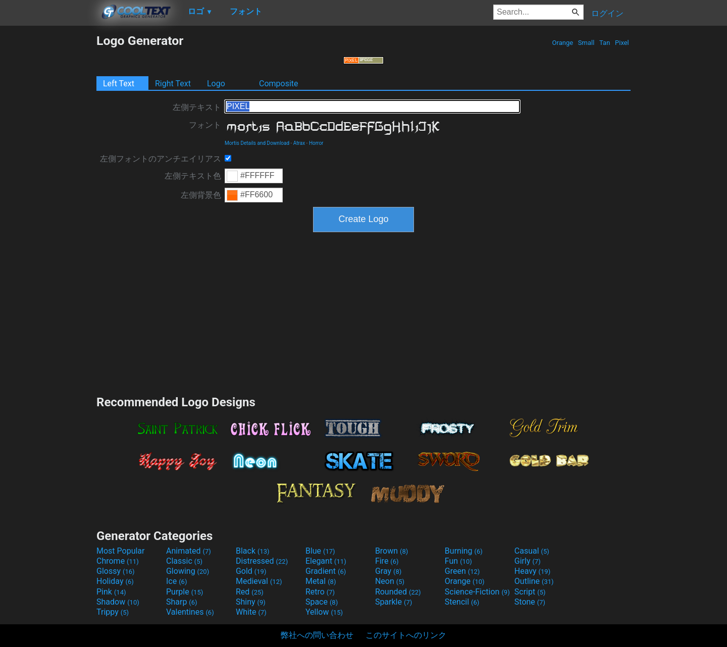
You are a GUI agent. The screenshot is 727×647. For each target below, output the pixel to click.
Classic (184, 561)
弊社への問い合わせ (317, 635)
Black (253, 551)
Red (250, 592)
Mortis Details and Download (257, 143)
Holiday (115, 581)
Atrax (299, 143)
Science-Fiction (477, 592)
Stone (529, 602)
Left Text (118, 83)
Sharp (181, 602)
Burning (464, 551)
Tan (605, 42)
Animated (188, 551)
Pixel (622, 42)
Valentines (190, 612)
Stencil (462, 602)
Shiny (251, 602)
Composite (278, 83)
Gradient (325, 571)
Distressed (262, 561)
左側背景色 (201, 195)
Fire (387, 561)
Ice (176, 581)
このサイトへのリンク (406, 635)
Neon (389, 581)
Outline (534, 581)
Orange (562, 42)
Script (530, 592)
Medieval (259, 581)
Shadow (117, 602)
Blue (320, 551)
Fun (458, 561)
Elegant (325, 561)
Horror (316, 143)
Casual (531, 551)
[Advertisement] (48, 184)
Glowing (187, 571)
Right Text (173, 83)
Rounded (398, 592)
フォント (205, 125)
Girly (527, 561)
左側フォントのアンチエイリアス (160, 159)
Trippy (112, 612)
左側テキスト (197, 107)
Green (462, 571)
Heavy (532, 571)
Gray (388, 571)
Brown (391, 551)
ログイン (607, 13)
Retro (320, 592)
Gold (251, 571)
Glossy (115, 571)
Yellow (324, 612)
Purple (184, 592)
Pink (111, 592)
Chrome (117, 561)
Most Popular (120, 551)
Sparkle (393, 602)
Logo (216, 83)
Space (321, 602)
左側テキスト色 (193, 176)
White (251, 612)
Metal (320, 581)
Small (586, 42)
